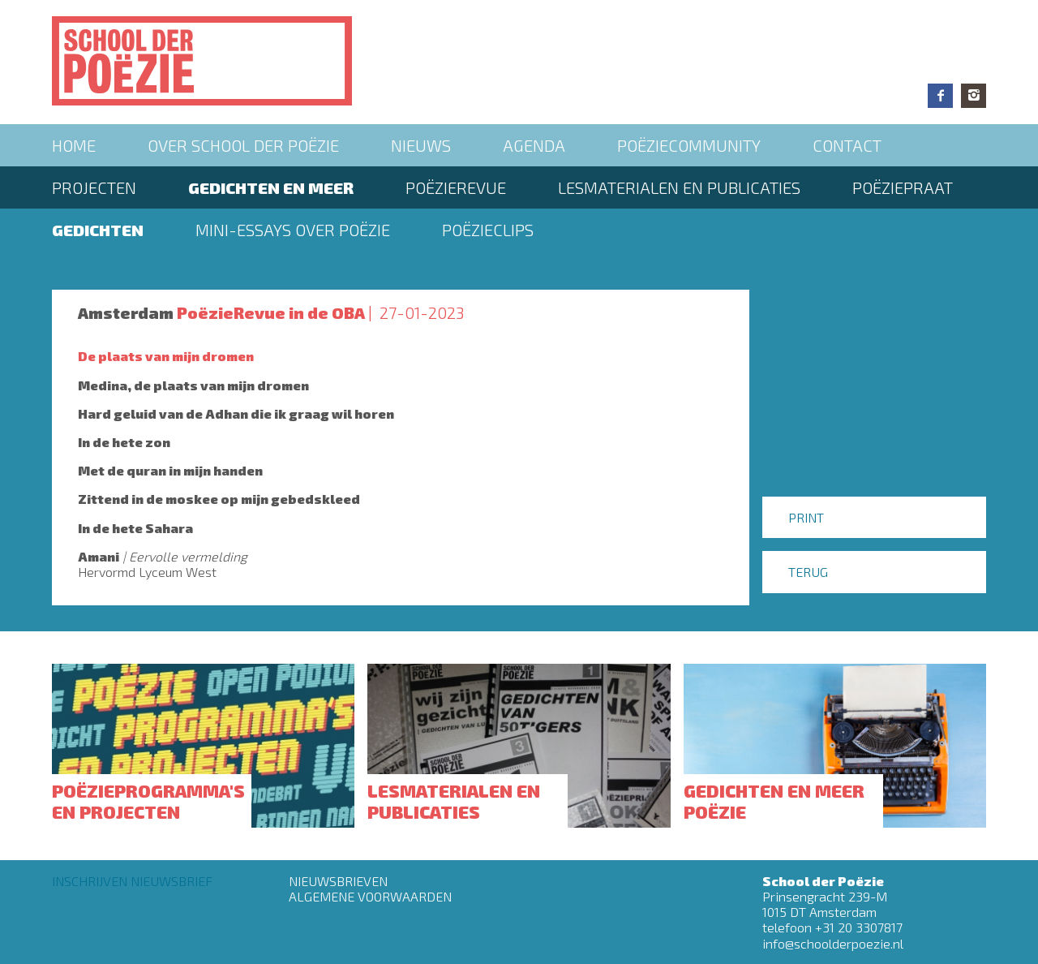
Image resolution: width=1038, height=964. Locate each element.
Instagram (973, 96)
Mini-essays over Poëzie (292, 229)
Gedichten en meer (271, 187)
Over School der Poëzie (243, 145)
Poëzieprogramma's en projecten (148, 801)
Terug (808, 571)
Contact (847, 145)
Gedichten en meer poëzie (774, 801)
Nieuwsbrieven (338, 881)
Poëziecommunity (689, 145)
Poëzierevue (455, 187)
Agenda (534, 145)
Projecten (94, 187)
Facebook (940, 96)
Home (74, 145)
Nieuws (421, 145)
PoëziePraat (902, 187)
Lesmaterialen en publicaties (679, 187)
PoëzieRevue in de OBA (271, 312)
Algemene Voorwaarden (370, 896)
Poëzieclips (488, 229)
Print (806, 517)
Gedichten (98, 229)
